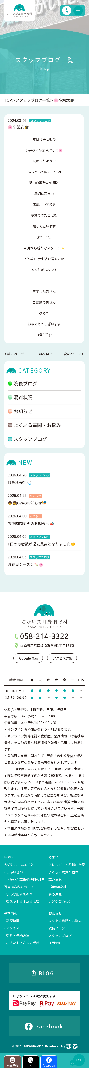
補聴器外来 (59, 886)
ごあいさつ (14, 872)
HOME (9, 857)
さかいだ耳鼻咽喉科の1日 (25, 879)
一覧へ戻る (44, 353)
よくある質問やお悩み (65, 920)
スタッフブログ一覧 (33, 100)
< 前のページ (14, 354)
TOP (8, 100)
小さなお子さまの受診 (22, 942)
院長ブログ (22, 389)
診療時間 (12, 920)
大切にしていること (19, 864)
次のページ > (74, 354)
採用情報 (55, 942)
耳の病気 (55, 879)
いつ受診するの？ (19, 894)
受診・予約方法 (17, 935)
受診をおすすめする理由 (24, 901)
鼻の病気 (55, 894)
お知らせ (20, 416)
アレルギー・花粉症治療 (66, 864)
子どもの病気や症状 (63, 872)
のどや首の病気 (60, 901)
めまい (53, 857)
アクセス (12, 928)
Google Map (28, 658)
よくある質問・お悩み (34, 430)
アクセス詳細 (62, 658)
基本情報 (10, 913)
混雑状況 (20, 402)
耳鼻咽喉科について (19, 886)
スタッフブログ (27, 444)
